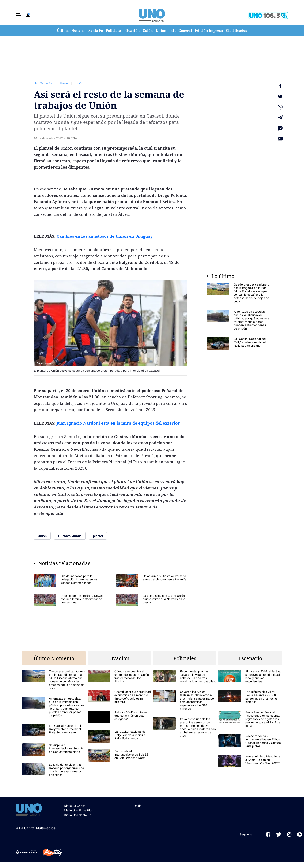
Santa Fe (95, 30)
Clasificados (236, 30)
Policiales (114, 30)
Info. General (180, 30)
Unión (161, 30)
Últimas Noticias (71, 30)
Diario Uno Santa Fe (77, 815)
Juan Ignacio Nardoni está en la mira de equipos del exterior (118, 423)
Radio (137, 805)
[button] (18, 15)
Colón (148, 30)
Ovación (132, 30)
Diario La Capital (75, 805)
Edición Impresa (209, 30)
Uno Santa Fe (43, 83)
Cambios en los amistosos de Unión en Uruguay (105, 236)
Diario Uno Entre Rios (78, 810)
